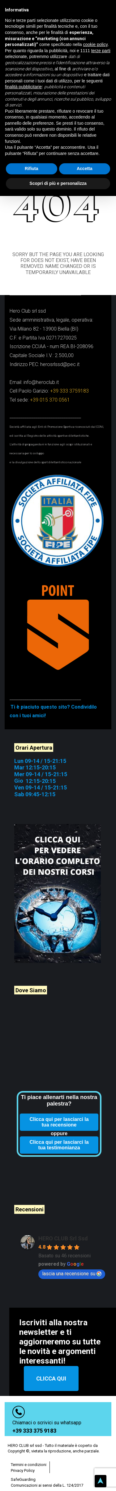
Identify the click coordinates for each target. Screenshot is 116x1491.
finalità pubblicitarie (23, 86)
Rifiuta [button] (31, 168)
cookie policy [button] (95, 44)
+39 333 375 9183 (34, 1421)
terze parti (100, 50)
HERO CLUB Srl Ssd (63, 1229)
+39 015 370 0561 (50, 391)
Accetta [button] (84, 168)
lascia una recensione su (71, 1264)
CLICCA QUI (51, 1369)
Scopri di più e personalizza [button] (57, 183)
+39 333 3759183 (69, 382)
